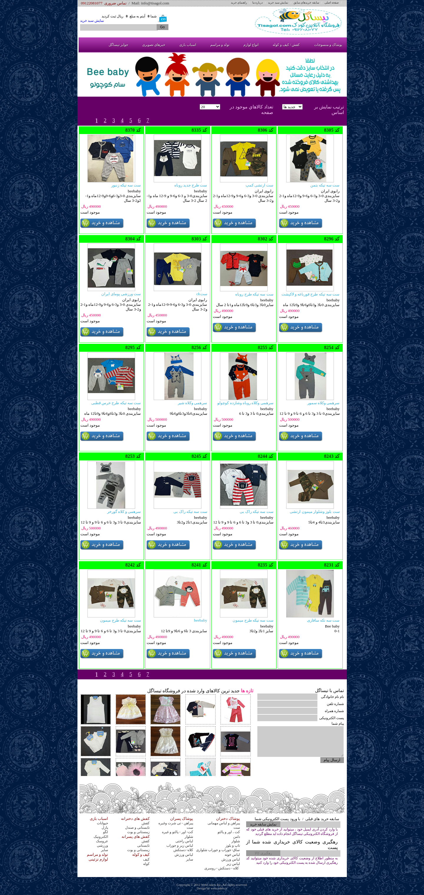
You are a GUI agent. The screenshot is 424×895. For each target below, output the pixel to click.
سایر (104, 850)
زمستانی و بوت (138, 832)
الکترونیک (101, 837)
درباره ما (257, 2)
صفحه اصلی (331, 2)
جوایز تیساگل (118, 45)
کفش (146, 823)
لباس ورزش (184, 855)
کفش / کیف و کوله (286, 45)
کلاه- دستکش (183, 850)
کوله (146, 864)
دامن (236, 837)
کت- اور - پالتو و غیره (177, 832)
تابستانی (143, 845)
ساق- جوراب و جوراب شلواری (218, 850)
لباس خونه (232, 855)
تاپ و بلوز (233, 845)
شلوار (189, 837)
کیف (146, 859)
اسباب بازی (187, 45)
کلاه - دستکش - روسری (222, 868)
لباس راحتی (184, 841)
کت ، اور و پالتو (229, 832)
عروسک (102, 841)
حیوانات (102, 823)
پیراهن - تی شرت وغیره (175, 823)
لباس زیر (233, 864)
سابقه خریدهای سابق (306, 2)
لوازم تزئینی (98, 859)
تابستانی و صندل (137, 827)
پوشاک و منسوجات (328, 45)
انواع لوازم (251, 45)
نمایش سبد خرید (278, 2)
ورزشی (102, 845)
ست (190, 827)
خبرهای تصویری (153, 45)
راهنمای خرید (239, 2)
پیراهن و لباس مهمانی (224, 823)
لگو (105, 832)
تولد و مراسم (219, 45)
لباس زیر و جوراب (179, 845)
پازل (105, 827)
